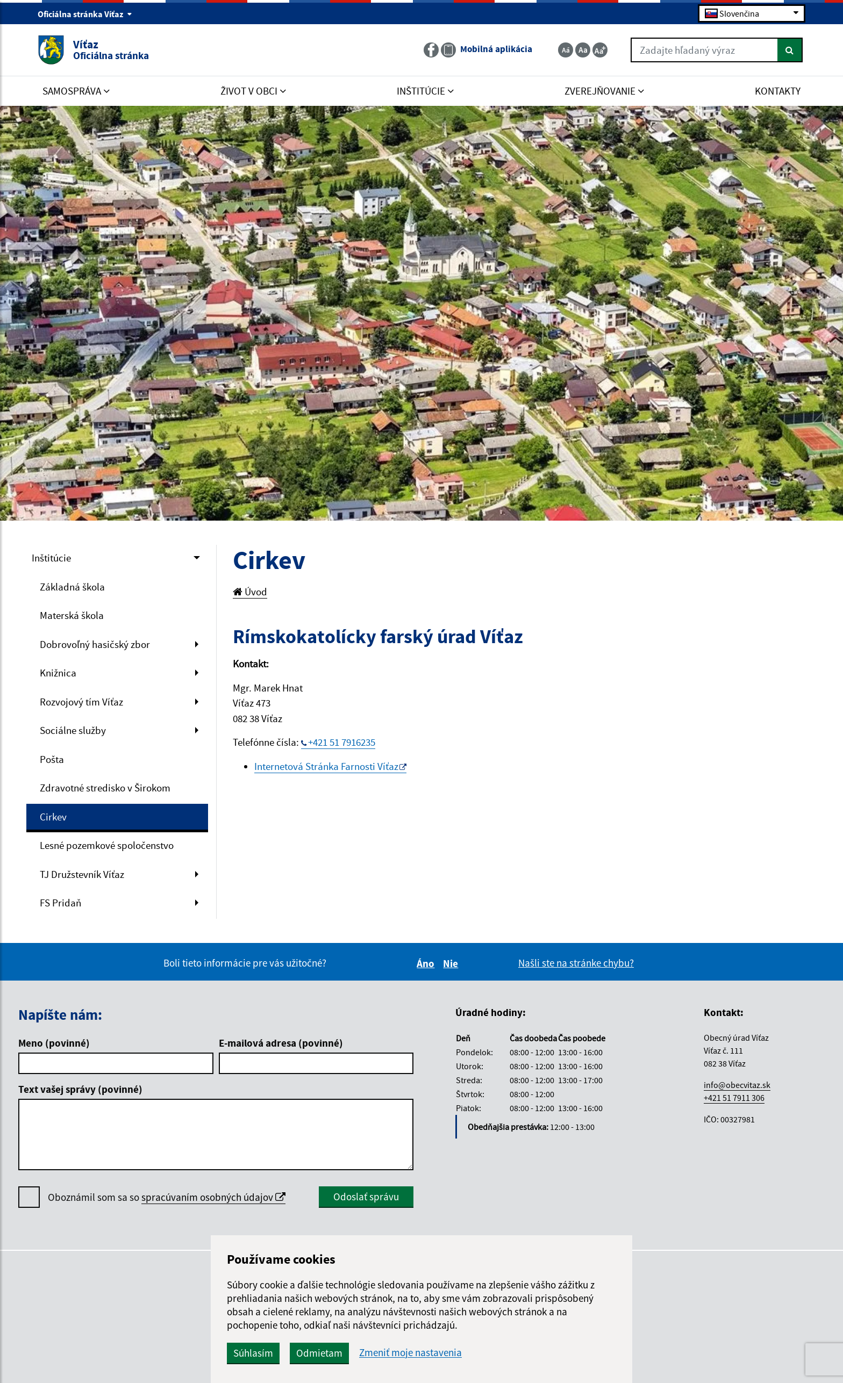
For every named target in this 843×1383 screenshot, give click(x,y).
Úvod (250, 591)
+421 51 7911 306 (734, 1097)
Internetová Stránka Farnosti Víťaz (326, 766)
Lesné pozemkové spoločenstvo (107, 845)
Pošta (52, 759)
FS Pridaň (60, 902)
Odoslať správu (366, 1196)
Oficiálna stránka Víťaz (85, 14)
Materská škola (72, 615)
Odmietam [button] (319, 1352)
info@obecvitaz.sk (737, 1084)
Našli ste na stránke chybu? (576, 962)
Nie (452, 963)
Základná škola (72, 586)
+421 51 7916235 (341, 742)
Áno (427, 963)
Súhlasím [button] (253, 1352)
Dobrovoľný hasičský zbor (95, 644)
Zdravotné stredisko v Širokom (105, 787)
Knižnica (58, 672)
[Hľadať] (790, 50)
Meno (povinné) (54, 1042)
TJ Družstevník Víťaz (82, 874)
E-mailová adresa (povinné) (281, 1042)
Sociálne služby (73, 730)
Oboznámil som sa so (166, 1197)
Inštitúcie (51, 557)
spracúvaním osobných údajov (213, 1197)
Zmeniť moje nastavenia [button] (410, 1353)
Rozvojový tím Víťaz (81, 701)
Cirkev (53, 816)
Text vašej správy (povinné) (80, 1089)
